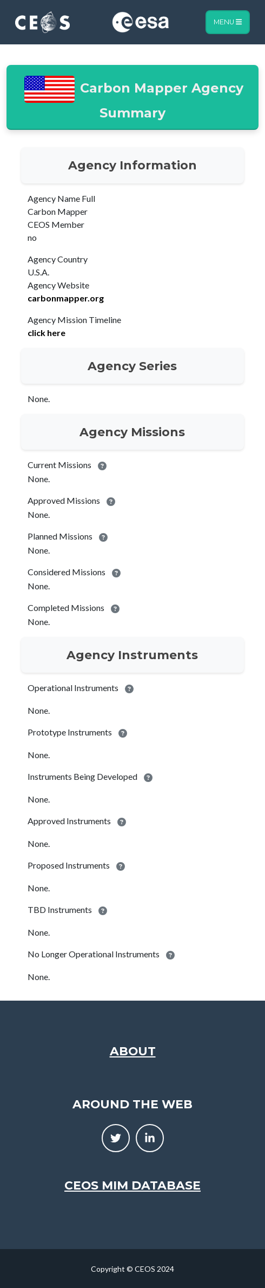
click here (46, 332)
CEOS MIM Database (132, 1185)
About (133, 1051)
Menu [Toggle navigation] (228, 22)
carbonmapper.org (66, 298)
